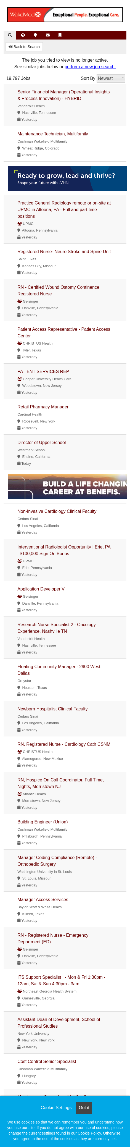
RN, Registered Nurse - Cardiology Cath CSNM (63, 744)
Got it (84, 1107)
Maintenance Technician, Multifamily (52, 134)
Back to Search (24, 46)
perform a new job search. (90, 66)
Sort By (88, 78)
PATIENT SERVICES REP (43, 371)
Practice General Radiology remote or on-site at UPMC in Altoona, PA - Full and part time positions (64, 210)
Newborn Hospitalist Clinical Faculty (52, 709)
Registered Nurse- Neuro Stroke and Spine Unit (64, 251)
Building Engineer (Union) (42, 822)
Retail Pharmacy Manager (42, 407)
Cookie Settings (56, 1107)
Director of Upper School (41, 442)
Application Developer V (41, 589)
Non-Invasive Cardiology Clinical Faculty (56, 511)
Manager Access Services (42, 899)
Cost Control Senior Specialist (46, 1061)
